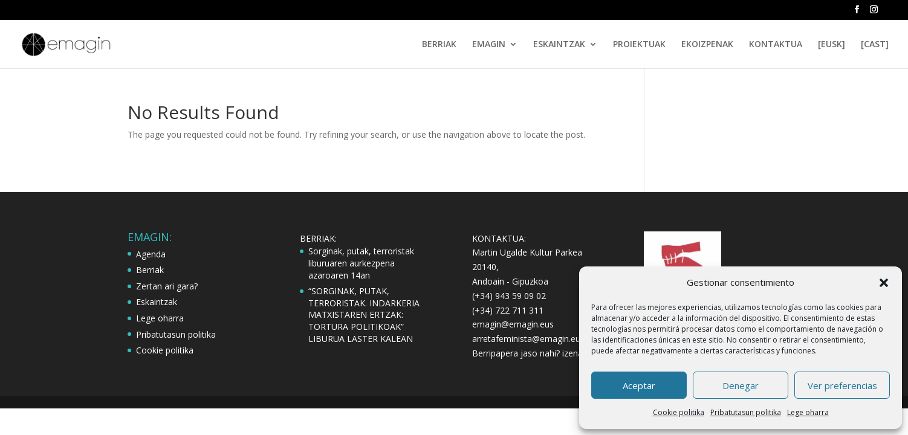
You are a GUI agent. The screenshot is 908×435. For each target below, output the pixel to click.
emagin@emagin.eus (513, 324)
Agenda (151, 254)
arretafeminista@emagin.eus (528, 338)
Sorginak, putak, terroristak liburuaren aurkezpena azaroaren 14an (361, 262)
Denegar (740, 385)
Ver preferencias (842, 385)
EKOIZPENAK (707, 45)
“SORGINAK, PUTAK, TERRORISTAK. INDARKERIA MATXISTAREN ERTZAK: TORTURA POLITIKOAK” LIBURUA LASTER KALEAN (364, 314)
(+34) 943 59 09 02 (509, 295)
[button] (884, 283)
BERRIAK (439, 45)
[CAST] (875, 45)
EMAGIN (488, 45)
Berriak (150, 270)
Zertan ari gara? (167, 286)
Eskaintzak (156, 302)
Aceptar (639, 385)
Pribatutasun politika (745, 412)
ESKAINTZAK (559, 45)
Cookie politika (678, 412)
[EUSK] (831, 45)
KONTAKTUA (775, 45)
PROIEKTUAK (639, 45)
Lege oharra (808, 412)
